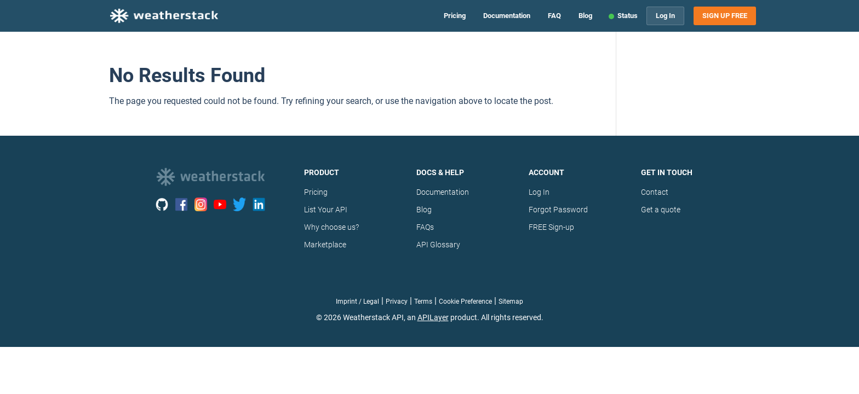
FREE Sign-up (551, 227)
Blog (585, 15)
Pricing (455, 15)
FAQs (425, 227)
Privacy (397, 301)
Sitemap (511, 301)
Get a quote (660, 209)
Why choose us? (331, 227)
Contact (654, 192)
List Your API (325, 209)
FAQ (554, 15)
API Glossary (438, 244)
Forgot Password (558, 209)
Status (627, 15)
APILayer (433, 317)
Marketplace (325, 244)
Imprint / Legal (357, 301)
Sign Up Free (724, 16)
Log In (665, 15)
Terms (423, 301)
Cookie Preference (465, 301)
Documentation (506, 15)
